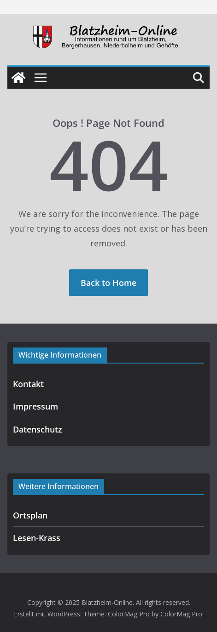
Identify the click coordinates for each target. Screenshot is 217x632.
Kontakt (28, 383)
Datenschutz (37, 429)
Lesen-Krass (36, 537)
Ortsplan (30, 515)
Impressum (35, 406)
